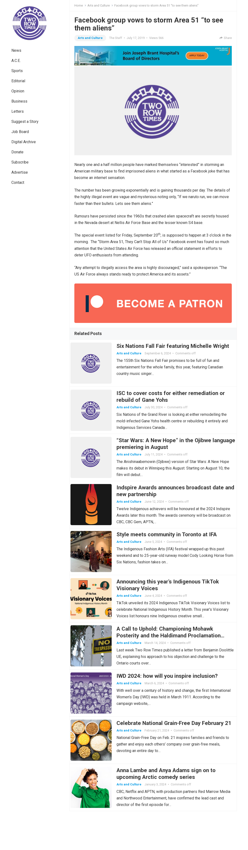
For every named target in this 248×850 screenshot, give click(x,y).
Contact (17, 182)
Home (78, 5)
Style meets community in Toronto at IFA (170, 552)
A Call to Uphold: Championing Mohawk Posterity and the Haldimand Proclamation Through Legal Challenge (172, 661)
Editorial (18, 81)
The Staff (115, 38)
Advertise (19, 172)
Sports (17, 70)
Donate (17, 152)
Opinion (17, 91)
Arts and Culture (98, 5)
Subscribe (20, 162)
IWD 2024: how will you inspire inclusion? (171, 705)
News (16, 50)
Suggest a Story (25, 121)
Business (19, 101)
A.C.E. (16, 60)
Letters (17, 111)
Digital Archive (23, 142)
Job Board (20, 131)
